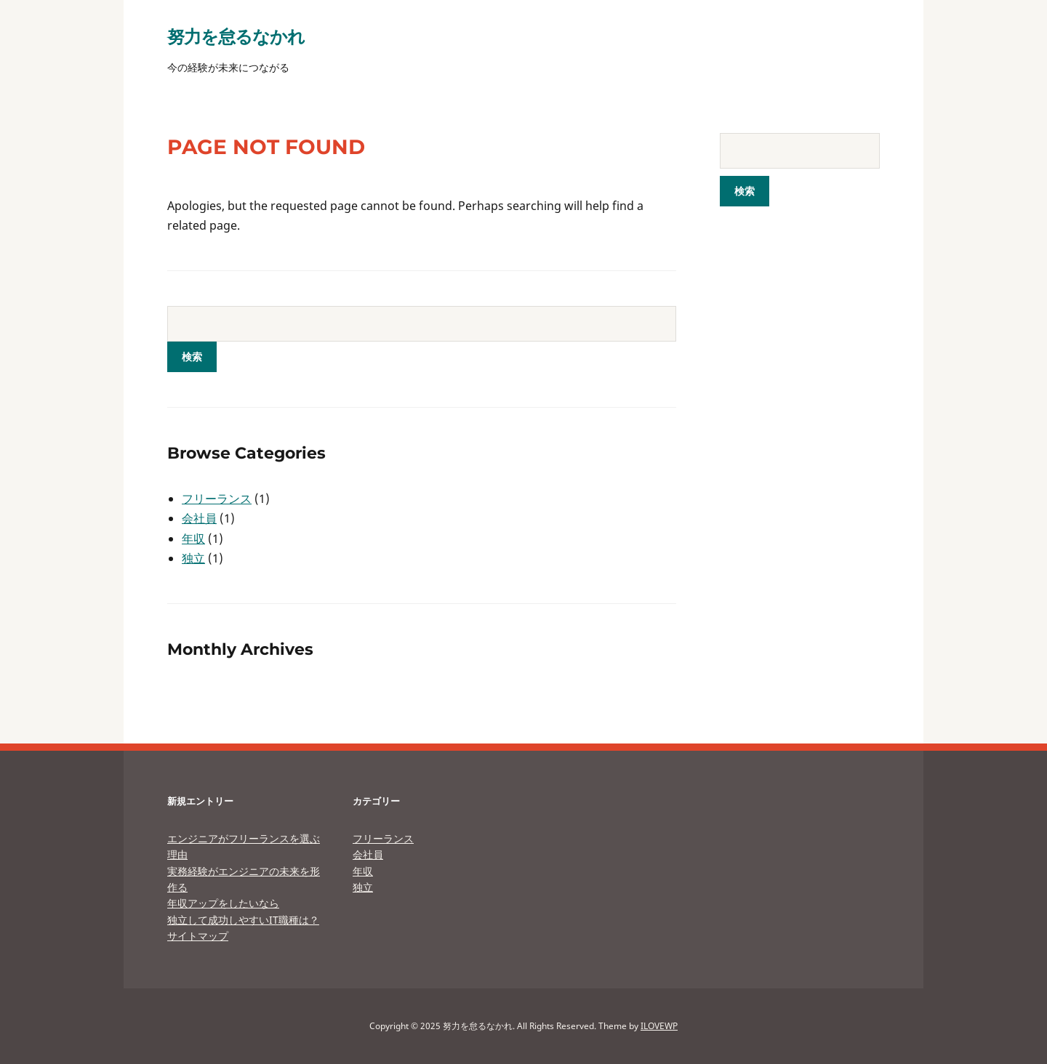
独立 (193, 558)
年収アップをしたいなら (223, 903)
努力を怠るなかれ (236, 36)
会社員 (199, 518)
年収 (193, 539)
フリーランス (217, 499)
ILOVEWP (659, 1026)
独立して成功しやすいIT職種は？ (243, 920)
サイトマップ (197, 936)
